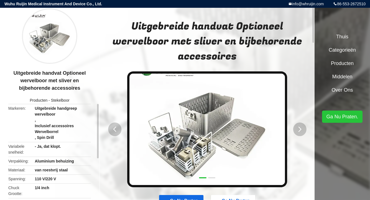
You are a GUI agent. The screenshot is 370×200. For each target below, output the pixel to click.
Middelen (342, 76)
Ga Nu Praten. (342, 116)
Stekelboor (60, 100)
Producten (38, 100)
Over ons (342, 90)
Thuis (342, 36)
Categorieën (342, 50)
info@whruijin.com (308, 4)
